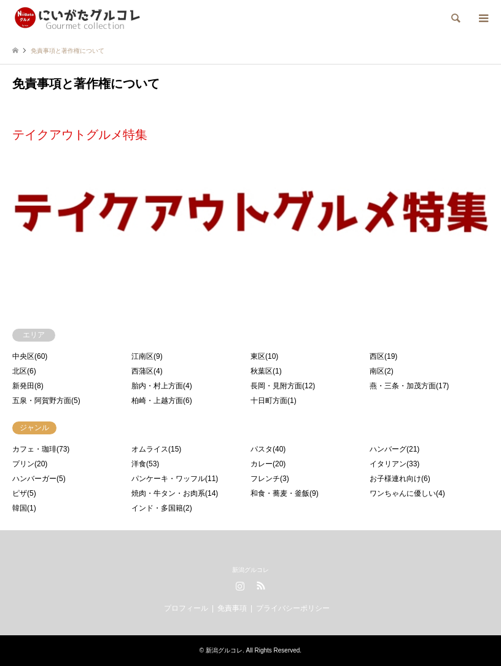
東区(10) (264, 356)
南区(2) (382, 371)
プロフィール (186, 608)
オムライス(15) (156, 449)
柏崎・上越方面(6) (161, 400)
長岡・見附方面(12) (283, 386)
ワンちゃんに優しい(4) (407, 493)
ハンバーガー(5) (39, 478)
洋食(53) (145, 464)
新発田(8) (28, 386)
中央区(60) (29, 356)
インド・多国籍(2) (161, 508)
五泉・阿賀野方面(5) (46, 400)
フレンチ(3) (270, 478)
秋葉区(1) (266, 371)
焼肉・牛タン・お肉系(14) (174, 493)
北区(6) (24, 371)
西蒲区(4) (147, 371)
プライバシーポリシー (293, 608)
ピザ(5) (24, 493)
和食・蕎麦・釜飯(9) (285, 493)
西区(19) (383, 356)
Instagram (240, 585)
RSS (261, 585)
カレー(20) (268, 464)
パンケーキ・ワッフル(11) (174, 478)
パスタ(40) (268, 449)
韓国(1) (24, 508)
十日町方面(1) (274, 400)
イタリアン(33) (394, 464)
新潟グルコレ (250, 569)
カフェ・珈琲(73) (40, 449)
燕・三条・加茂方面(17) (409, 386)
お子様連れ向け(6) (400, 478)
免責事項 (232, 608)
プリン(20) (29, 464)
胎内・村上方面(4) (161, 386)
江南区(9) (147, 356)
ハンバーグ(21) (394, 449)
